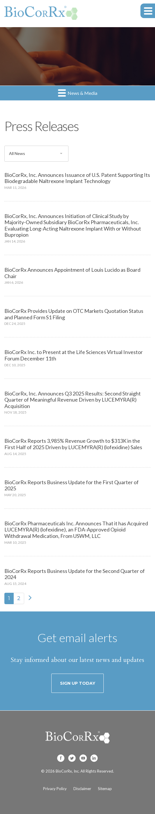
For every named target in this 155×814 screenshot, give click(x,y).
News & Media (77, 93)
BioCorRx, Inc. (68, 771)
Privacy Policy (55, 788)
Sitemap (105, 788)
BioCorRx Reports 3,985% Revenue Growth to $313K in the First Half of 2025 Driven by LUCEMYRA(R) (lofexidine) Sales (73, 443)
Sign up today (77, 683)
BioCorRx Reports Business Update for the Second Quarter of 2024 (74, 574)
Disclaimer (82, 788)
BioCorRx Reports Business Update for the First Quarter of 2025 (71, 485)
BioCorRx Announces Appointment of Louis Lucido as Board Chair (72, 272)
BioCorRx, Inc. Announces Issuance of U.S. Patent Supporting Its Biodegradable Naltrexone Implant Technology (77, 178)
